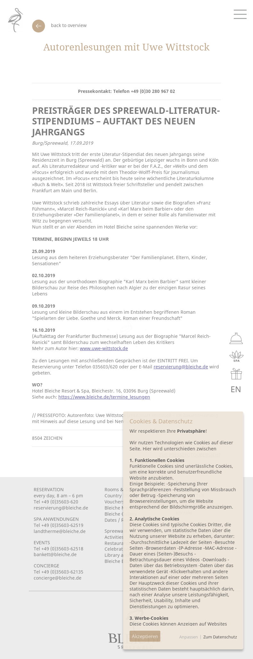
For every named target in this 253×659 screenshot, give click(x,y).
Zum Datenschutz (220, 637)
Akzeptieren (145, 636)
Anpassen (188, 637)
